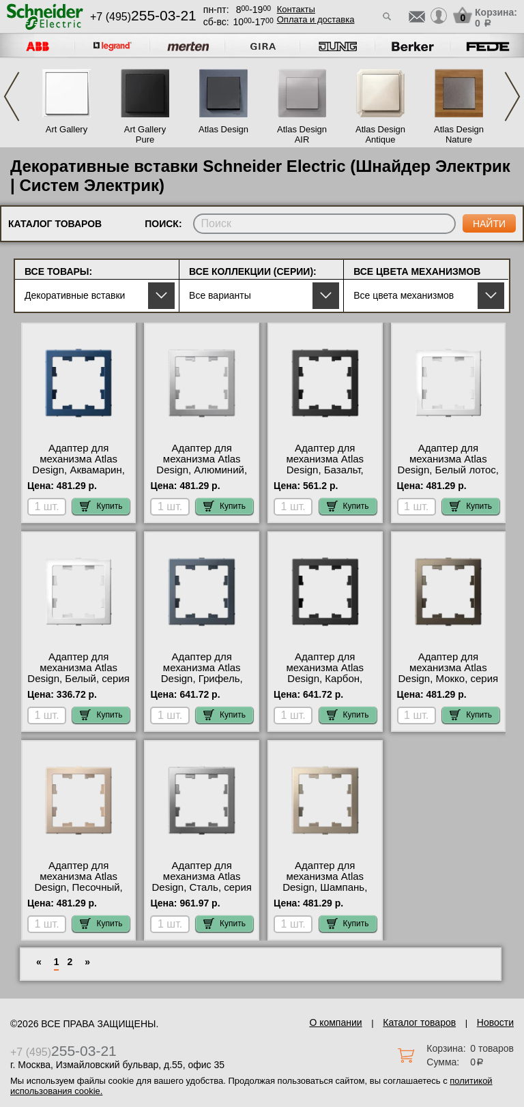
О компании (335, 1022)
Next (512, 96)
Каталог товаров (419, 1022)
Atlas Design (223, 129)
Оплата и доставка (316, 19)
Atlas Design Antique (380, 134)
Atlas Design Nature (459, 134)
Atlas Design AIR (302, 134)
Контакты (296, 9)
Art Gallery (66, 129)
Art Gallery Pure (145, 134)
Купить (101, 506)
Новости (495, 1022)
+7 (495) (143, 17)
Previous (11, 96)
